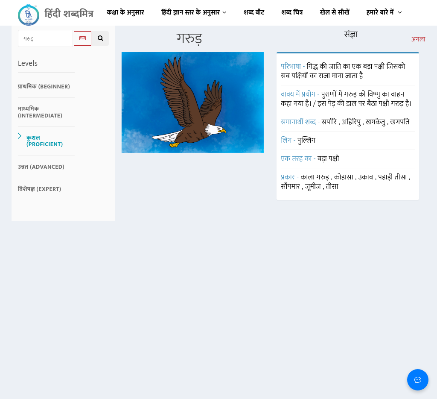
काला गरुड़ (316, 177)
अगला (418, 39)
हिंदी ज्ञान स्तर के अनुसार (194, 12)
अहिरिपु (352, 122)
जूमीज (314, 187)
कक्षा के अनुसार (125, 12)
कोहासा (344, 177)
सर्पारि (330, 122)
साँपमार (291, 187)
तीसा (332, 187)
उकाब (366, 177)
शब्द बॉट (254, 12)
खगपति (400, 122)
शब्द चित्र (292, 12)
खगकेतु (376, 122)
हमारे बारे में (384, 12)
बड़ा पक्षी (328, 159)
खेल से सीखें (335, 12)
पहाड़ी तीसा (393, 177)
